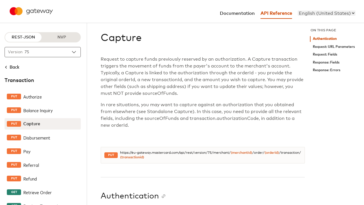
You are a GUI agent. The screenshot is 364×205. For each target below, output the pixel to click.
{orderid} (271, 153)
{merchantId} (241, 153)
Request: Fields (325, 54)
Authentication (325, 39)
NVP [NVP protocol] (61, 37)
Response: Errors (326, 70)
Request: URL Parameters (334, 47)
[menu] (326, 13)
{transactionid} (132, 157)
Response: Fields (326, 62)
